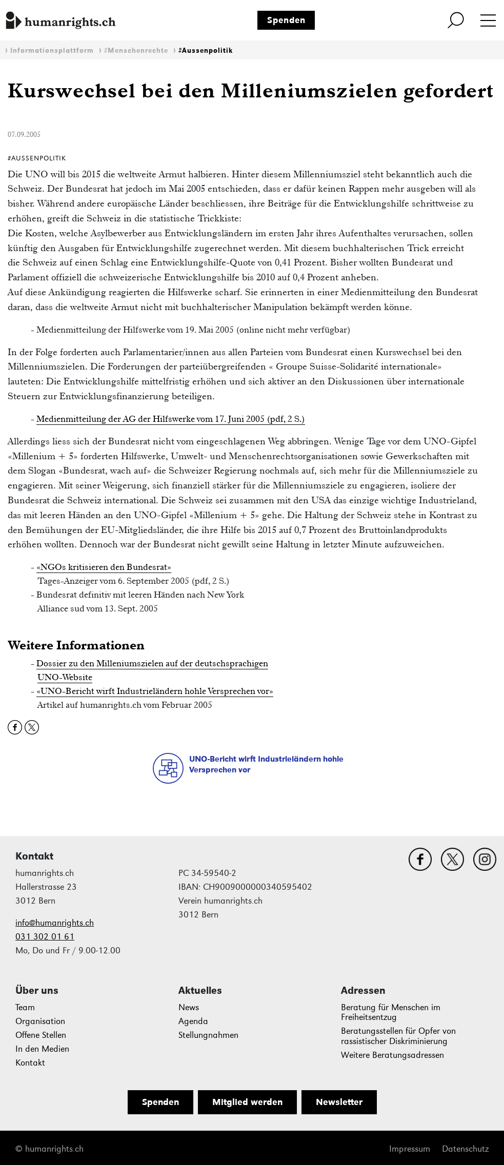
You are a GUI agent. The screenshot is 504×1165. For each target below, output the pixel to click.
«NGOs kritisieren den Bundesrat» (103, 567)
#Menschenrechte (136, 50)
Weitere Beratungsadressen (392, 1055)
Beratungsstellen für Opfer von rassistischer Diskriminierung (398, 1036)
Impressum (409, 1148)
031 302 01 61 (44, 936)
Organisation (40, 1021)
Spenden (286, 20)
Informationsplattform (52, 50)
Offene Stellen (40, 1035)
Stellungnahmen (208, 1035)
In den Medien (42, 1049)
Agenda (193, 1021)
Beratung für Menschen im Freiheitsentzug (390, 1012)
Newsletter (339, 1102)
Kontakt (30, 1062)
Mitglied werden (247, 1102)
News (188, 1007)
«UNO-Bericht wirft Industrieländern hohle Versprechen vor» (154, 691)
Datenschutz (465, 1148)
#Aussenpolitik (205, 50)
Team (25, 1007)
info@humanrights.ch (54, 922)
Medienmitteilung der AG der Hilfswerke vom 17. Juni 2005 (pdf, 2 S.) (170, 418)
